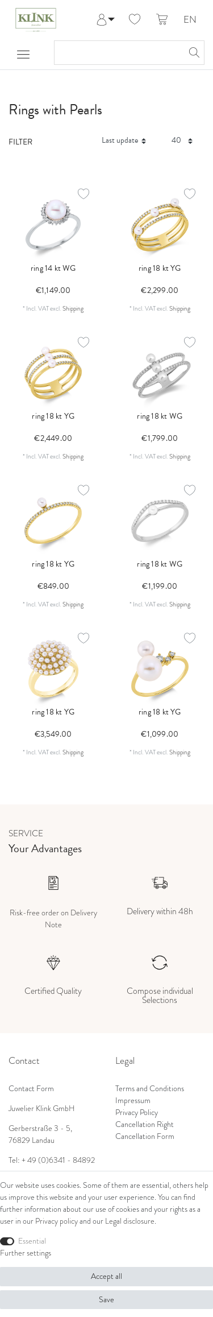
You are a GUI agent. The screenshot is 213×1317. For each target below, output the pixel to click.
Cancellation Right (144, 1124)
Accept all (106, 1276)
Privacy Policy (136, 1112)
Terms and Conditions (149, 1088)
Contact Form (31, 1088)
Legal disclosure (129, 1221)
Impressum (133, 1100)
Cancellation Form (144, 1136)
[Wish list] (134, 20)
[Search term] (118, 52)
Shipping (72, 308)
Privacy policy (56, 1221)
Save (106, 1299)
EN (190, 20)
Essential (32, 1241)
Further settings (25, 1253)
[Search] (192, 52)
